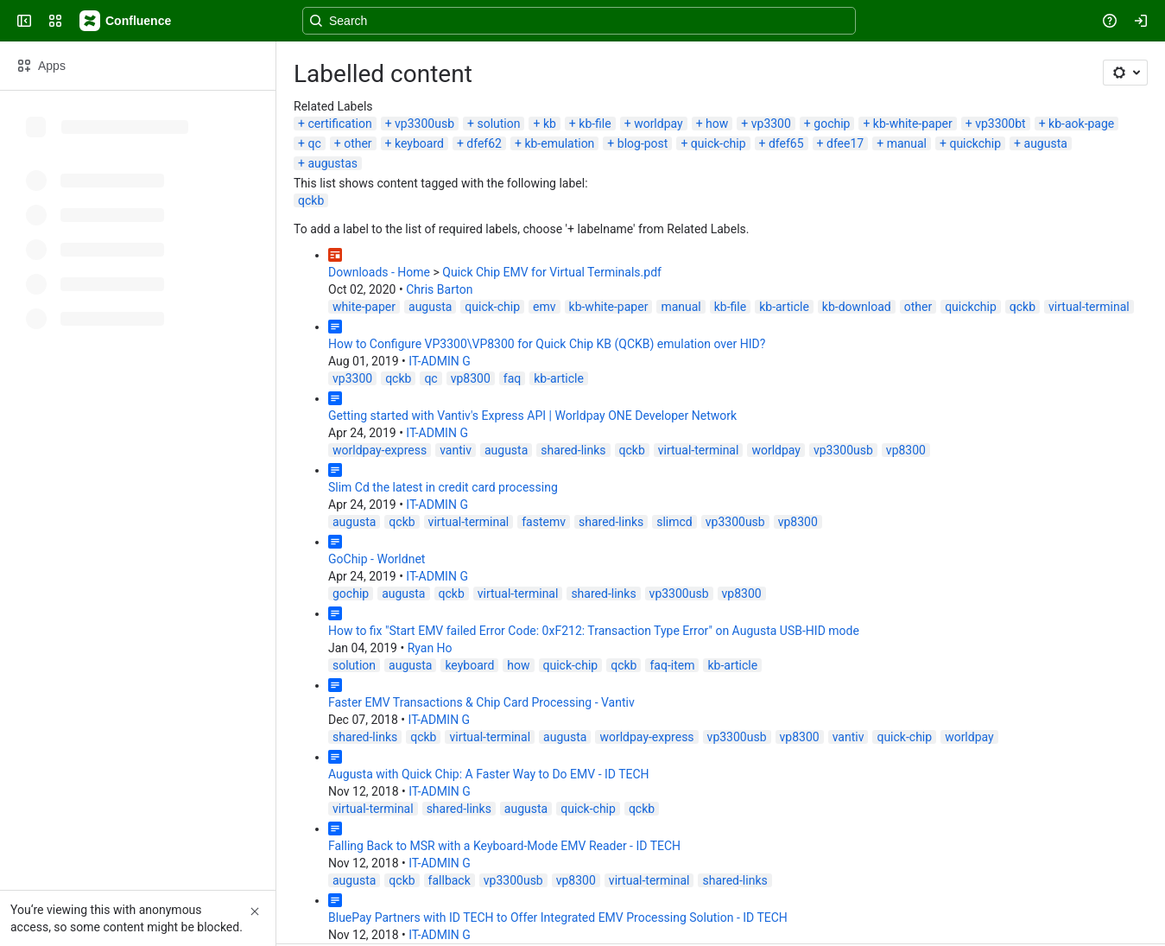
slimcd (674, 522)
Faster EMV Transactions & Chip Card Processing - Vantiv (481, 702)
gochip (832, 123)
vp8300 (471, 378)
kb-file (595, 123)
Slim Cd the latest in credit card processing (443, 487)
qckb (311, 200)
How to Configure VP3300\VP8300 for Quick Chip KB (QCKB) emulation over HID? (546, 344)
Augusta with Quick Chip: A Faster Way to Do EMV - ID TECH (488, 774)
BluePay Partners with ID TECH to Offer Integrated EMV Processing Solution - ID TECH (558, 917)
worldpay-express (379, 450)
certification (339, 123)
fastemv (544, 522)
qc (313, 143)
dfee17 (845, 143)
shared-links (573, 450)
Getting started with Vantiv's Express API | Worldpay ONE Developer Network (532, 415)
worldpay (658, 123)
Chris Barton (439, 289)
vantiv (456, 450)
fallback (449, 880)
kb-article (784, 307)
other (357, 143)
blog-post (642, 143)
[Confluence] (126, 21)
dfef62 (484, 143)
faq (512, 378)
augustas (332, 163)
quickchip (975, 143)
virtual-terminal (1089, 307)
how (717, 123)
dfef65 (786, 143)
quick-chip (718, 143)
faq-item (671, 665)
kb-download (856, 307)
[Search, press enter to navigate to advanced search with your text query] (579, 21)
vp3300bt (1000, 123)
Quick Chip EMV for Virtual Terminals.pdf (552, 272)
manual (907, 143)
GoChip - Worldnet (376, 559)
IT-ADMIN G (439, 361)
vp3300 (771, 123)
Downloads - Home (379, 272)
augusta (1045, 143)
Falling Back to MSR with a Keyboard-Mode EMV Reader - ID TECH (504, 846)
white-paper (364, 307)
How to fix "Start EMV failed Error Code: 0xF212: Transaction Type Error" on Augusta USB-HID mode (593, 631)
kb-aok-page (1081, 123)
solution (498, 123)
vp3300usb (424, 123)
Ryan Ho (430, 648)
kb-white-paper (913, 123)
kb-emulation (559, 143)
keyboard (419, 143)
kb (549, 123)
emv (544, 307)
